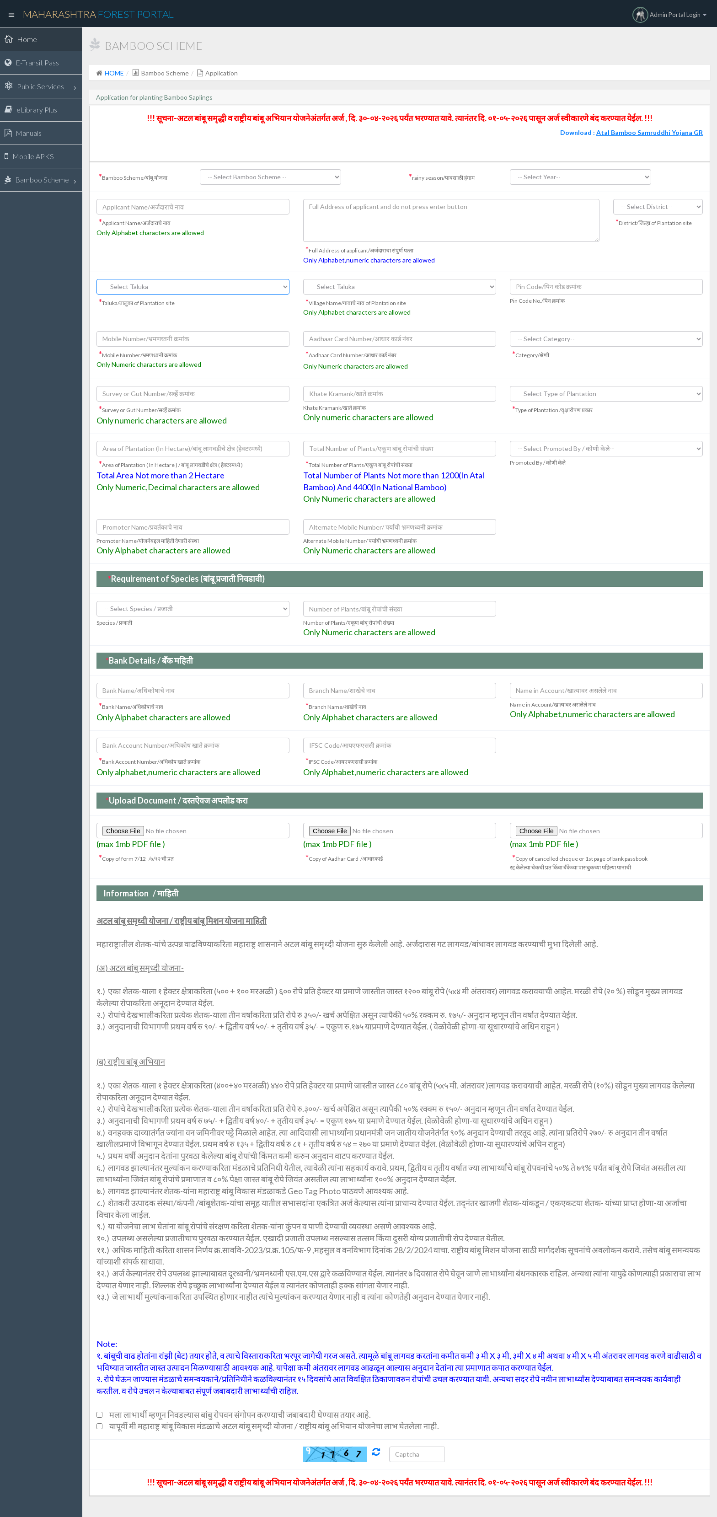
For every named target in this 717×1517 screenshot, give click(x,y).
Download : (631, 132)
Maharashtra (98, 14)
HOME (114, 73)
